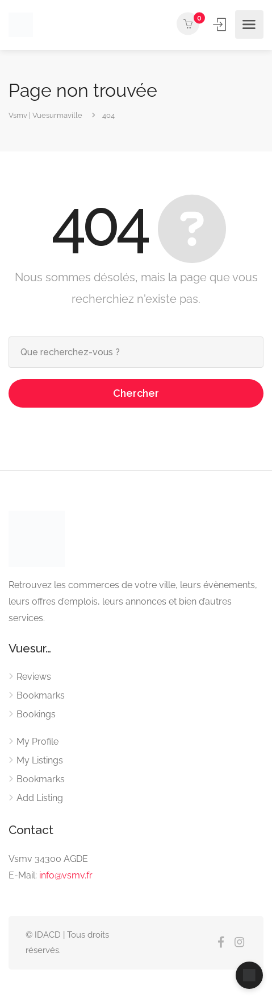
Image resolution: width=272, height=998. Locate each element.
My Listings (39, 760)
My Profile (37, 741)
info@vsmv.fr (66, 875)
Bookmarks (40, 695)
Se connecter (220, 24)
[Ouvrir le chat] (249, 975)
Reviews (33, 676)
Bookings (36, 714)
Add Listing (39, 797)
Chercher (136, 393)
